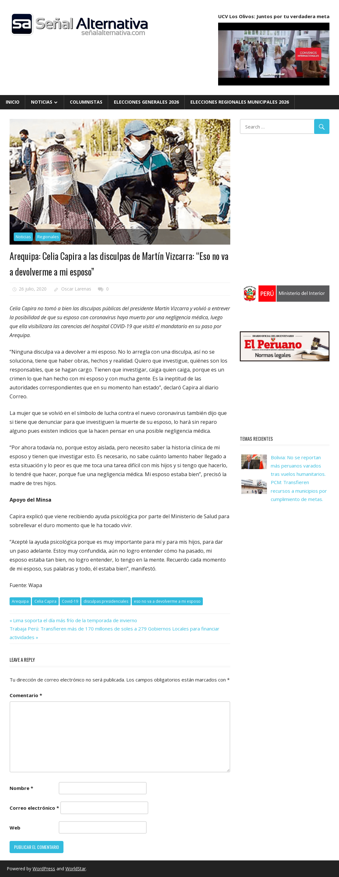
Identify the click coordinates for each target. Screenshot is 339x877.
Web (15, 827)
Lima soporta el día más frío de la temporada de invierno (75, 620)
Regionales (48, 237)
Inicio (12, 102)
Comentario (26, 695)
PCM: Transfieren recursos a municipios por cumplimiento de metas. (299, 490)
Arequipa (20, 601)
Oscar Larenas (76, 289)
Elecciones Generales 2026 (146, 102)
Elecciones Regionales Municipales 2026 (239, 102)
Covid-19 (70, 601)
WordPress (44, 869)
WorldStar (75, 869)
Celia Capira (45, 601)
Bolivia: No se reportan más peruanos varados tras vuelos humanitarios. (298, 465)
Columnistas (86, 102)
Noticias (41, 102)
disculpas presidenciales (106, 601)
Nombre (21, 788)
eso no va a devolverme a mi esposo (167, 601)
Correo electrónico (34, 808)
